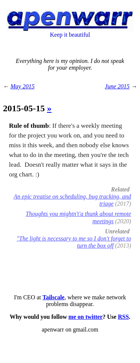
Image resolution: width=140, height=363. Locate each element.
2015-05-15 (25, 108)
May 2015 (22, 86)
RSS (123, 317)
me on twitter (85, 317)
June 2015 (117, 86)
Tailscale (54, 297)
